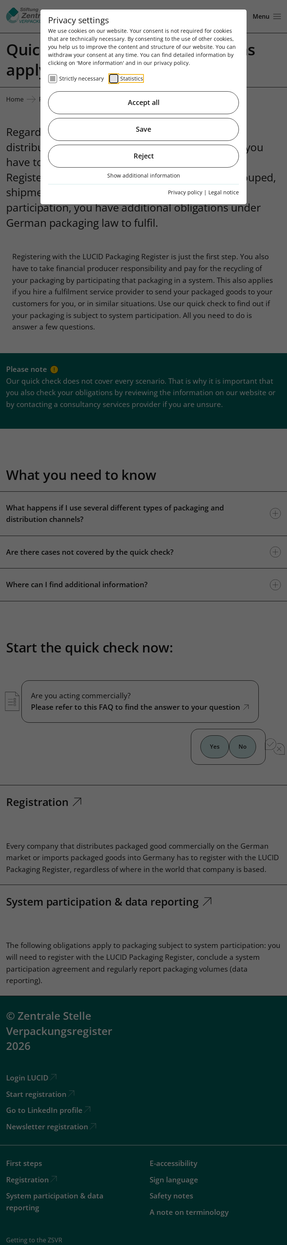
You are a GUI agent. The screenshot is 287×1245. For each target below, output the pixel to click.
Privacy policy (185, 192)
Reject (144, 155)
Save (143, 129)
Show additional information (143, 175)
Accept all (144, 102)
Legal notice (223, 192)
